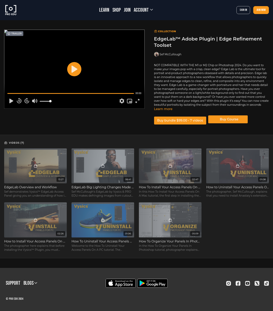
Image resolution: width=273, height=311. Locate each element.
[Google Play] (152, 283)
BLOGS (30, 283)
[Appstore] (120, 283)
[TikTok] (266, 283)
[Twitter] (257, 283)
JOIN (127, 10)
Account (143, 10)
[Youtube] (247, 283)
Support (13, 283)
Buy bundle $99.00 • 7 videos (180, 120)
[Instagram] (228, 283)
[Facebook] (238, 283)
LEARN (104, 10)
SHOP (116, 10)
